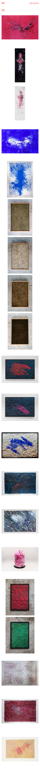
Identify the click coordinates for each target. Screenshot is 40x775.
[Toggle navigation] (3, 3)
